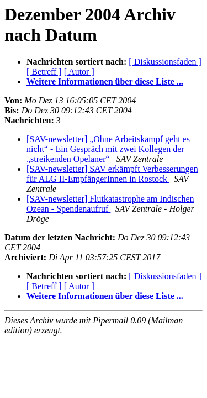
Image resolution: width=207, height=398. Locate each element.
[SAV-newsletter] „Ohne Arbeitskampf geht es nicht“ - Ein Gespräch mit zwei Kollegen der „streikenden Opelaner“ (108, 149)
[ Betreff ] (44, 71)
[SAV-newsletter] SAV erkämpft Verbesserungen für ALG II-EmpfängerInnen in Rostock (112, 174)
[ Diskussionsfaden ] (165, 61)
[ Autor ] (79, 71)
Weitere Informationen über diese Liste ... (104, 81)
